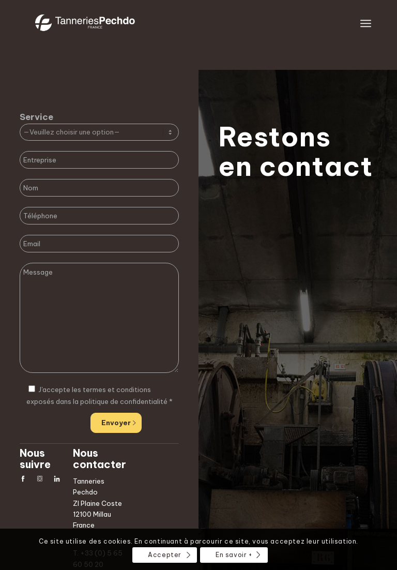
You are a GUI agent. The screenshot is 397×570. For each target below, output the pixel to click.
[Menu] (365, 23)
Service (36, 116)
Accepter (164, 555)
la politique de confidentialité (120, 401)
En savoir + (234, 555)
